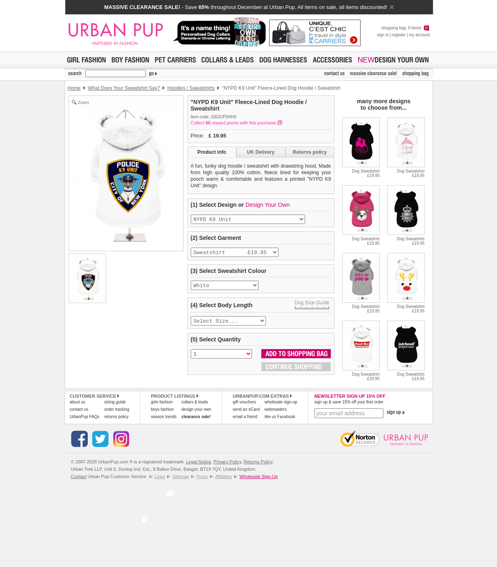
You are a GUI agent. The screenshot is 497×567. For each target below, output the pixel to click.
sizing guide (115, 402)
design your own (196, 409)
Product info (211, 152)
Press (202, 476)
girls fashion (161, 402)
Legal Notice (198, 461)
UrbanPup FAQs (85, 416)
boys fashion (162, 409)
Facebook (280, 416)
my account (419, 35)
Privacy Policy (227, 461)
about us (77, 402)
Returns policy (310, 152)
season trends (163, 416)
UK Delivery (260, 152)
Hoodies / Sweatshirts (191, 88)
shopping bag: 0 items (405, 28)
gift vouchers (244, 402)
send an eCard (246, 409)
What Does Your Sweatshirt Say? (124, 88)
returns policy (116, 416)
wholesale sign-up (281, 402)
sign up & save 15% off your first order (348, 402)
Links (160, 476)
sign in (383, 35)
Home (74, 88)
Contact (79, 476)
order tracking (116, 409)
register (399, 35)
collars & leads (194, 402)
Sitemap (180, 476)
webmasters (276, 409)
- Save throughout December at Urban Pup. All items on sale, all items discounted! (249, 7)
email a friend (245, 416)
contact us (79, 409)
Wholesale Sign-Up (258, 476)
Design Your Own (267, 205)
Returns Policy (258, 461)
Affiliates (223, 476)
